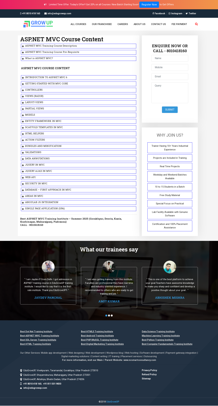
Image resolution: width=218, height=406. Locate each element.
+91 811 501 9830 (52, 384)
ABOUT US (139, 24)
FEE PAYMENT (179, 24)
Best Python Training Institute (158, 340)
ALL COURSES (78, 24)
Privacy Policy (149, 370)
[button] (106, 316)
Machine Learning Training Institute (161, 336)
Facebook (159, 13)
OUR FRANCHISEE (102, 24)
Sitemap (146, 379)
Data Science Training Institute (158, 332)
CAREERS (122, 24)
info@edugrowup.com (59, 13)
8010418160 (177, 50)
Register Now (149, 4)
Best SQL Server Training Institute (38, 340)
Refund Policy (149, 374)
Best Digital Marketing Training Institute (102, 344)
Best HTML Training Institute (35, 344)
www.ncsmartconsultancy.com (140, 360)
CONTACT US (158, 24)
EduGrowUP (112, 402)
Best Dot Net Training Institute (36, 332)
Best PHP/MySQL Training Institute (99, 340)
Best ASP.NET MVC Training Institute (39, 336)
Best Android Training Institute (97, 336)
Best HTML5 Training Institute (97, 332)
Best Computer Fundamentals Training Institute (167, 344)
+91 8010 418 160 (31, 13)
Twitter (191, 13)
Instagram (175, 13)
